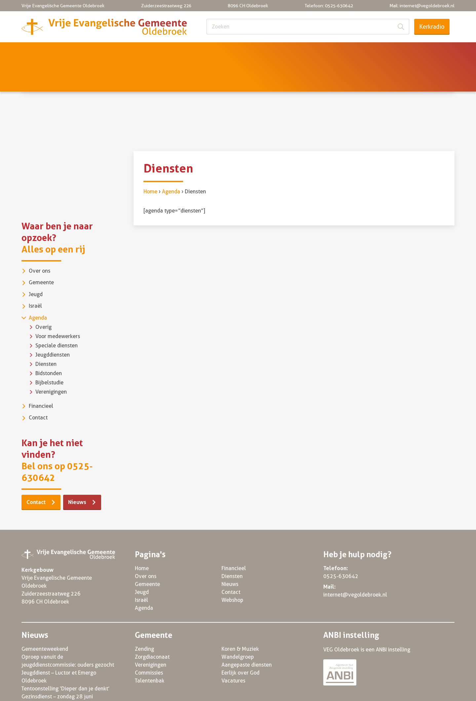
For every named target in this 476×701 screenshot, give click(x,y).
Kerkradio (432, 26)
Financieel (300, 51)
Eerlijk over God (240, 642)
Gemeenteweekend (44, 618)
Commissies (149, 642)
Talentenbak (149, 650)
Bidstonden (48, 343)
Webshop (232, 569)
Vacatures (233, 650)
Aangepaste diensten (246, 634)
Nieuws (395, 51)
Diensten (349, 51)
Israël (211, 51)
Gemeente (127, 51)
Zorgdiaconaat (152, 626)
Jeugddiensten (52, 324)
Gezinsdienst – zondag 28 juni (57, 666)
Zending (144, 618)
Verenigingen (51, 361)
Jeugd (172, 51)
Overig (43, 296)
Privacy (290, 692)
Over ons (78, 51)
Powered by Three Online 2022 (417, 692)
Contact (439, 51)
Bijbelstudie (49, 352)
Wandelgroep (237, 626)
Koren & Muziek (240, 618)
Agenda (252, 51)
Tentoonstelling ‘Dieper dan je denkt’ (65, 658)
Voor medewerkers (57, 306)
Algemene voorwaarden (339, 692)
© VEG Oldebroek (42, 692)
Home (34, 51)
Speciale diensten (56, 315)
